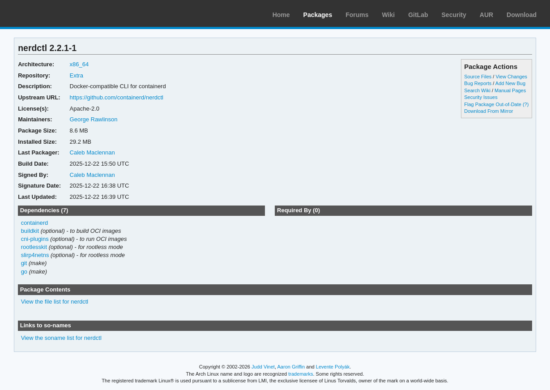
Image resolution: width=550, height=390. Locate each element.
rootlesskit (34, 247)
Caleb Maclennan (92, 152)
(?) (526, 104)
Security (454, 14)
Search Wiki (477, 90)
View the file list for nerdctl (55, 301)
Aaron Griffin (291, 366)
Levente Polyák (333, 366)
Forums (356, 14)
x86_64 (79, 64)
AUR (486, 14)
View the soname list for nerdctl (61, 337)
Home (281, 14)
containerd (34, 222)
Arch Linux (49, 13)
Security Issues (480, 97)
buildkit (30, 230)
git (24, 263)
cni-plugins (35, 239)
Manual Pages (510, 90)
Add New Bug (510, 83)
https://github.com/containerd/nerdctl (116, 97)
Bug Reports (477, 83)
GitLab (418, 14)
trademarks (300, 374)
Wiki (388, 14)
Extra (76, 75)
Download (522, 14)
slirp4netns (35, 255)
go (24, 271)
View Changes (511, 76)
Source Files (477, 76)
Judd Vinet (263, 366)
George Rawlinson (94, 119)
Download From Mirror (488, 111)
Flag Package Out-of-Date (492, 104)
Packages (318, 14)
